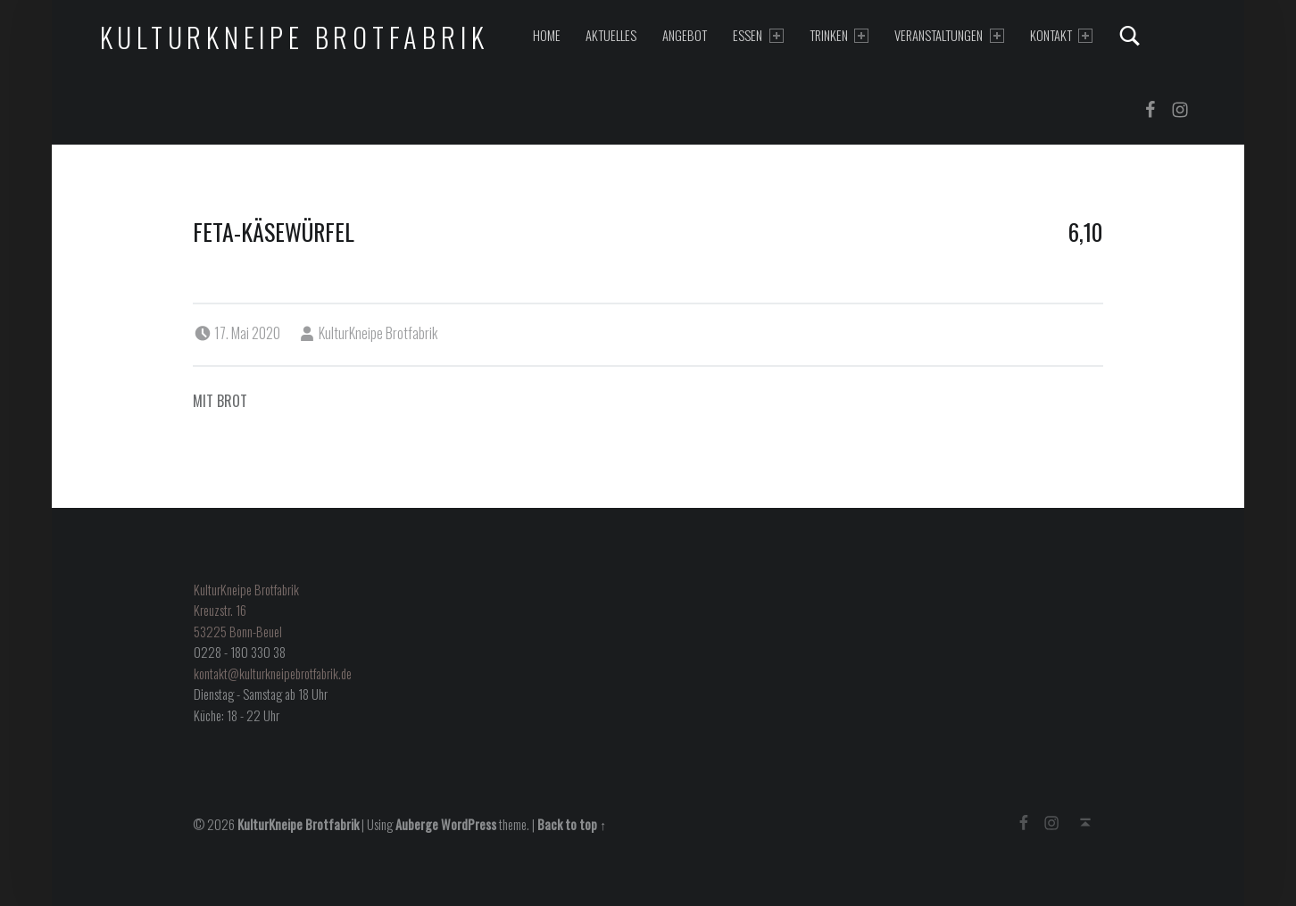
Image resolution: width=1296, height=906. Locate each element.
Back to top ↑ (571, 824)
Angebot (684, 35)
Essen (758, 35)
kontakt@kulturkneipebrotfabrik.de (273, 673)
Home (547, 35)
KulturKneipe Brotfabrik (294, 37)
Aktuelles (611, 35)
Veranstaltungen (948, 35)
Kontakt (1061, 35)
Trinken (839, 35)
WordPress (468, 824)
